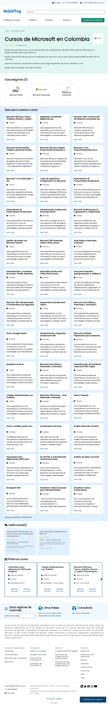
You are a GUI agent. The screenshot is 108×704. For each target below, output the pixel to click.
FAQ (83, 674)
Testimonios (86, 667)
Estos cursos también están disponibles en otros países (49, 614)
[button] (100, 579)
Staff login (54, 703)
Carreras (85, 671)
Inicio (7, 31)
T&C (83, 678)
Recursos (9, 662)
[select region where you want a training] (20, 616)
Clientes (85, 663)
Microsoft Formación (18, 31)
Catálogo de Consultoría (36, 664)
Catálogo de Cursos (11, 20)
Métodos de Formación (16, 658)
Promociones (11, 654)
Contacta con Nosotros (93, 20)
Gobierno (32, 20)
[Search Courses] (66, 12)
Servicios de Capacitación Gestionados (61, 656)
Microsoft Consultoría (81, 613)
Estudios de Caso (38, 654)
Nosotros (67, 20)
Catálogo (9, 651)
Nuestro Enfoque (38, 651)
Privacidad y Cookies (54, 699)
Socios (84, 660)
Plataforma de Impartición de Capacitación (62, 664)
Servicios (49, 20)
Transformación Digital (66, 651)
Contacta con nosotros (93, 699)
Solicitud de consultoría (35, 659)
